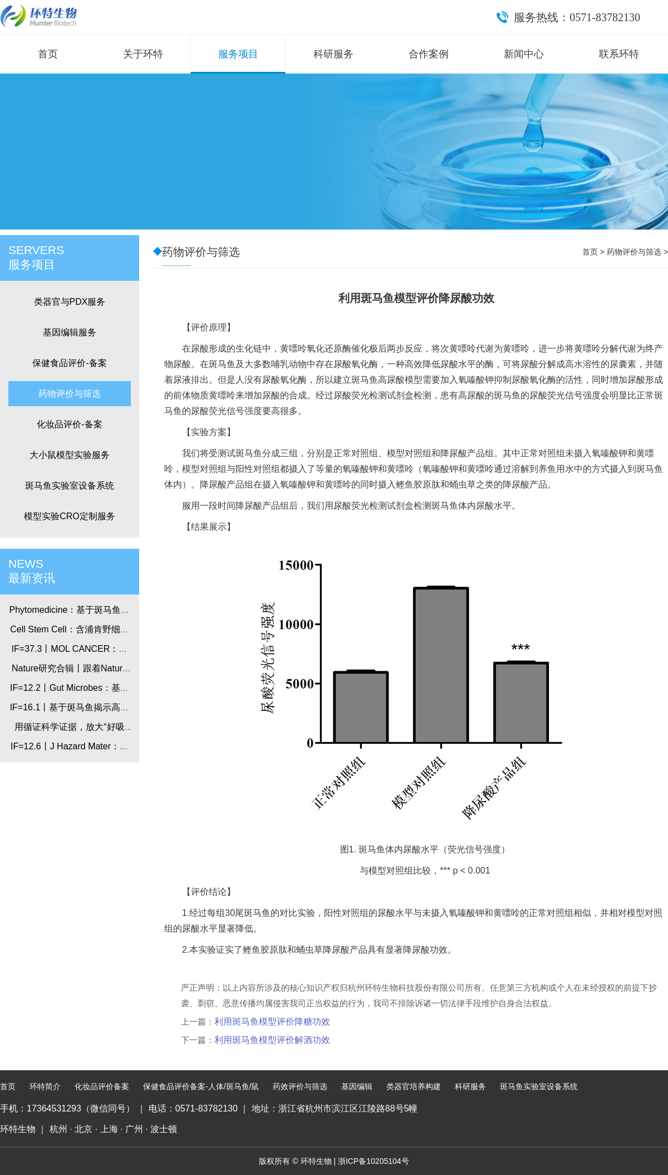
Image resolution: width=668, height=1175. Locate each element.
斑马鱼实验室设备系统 (69, 485)
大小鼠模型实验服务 (70, 455)
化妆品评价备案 (102, 1086)
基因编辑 (356, 1086)
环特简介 (45, 1086)
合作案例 (429, 54)
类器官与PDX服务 (70, 301)
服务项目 (238, 54)
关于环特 (143, 54)
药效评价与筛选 (300, 1086)
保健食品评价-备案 (69, 363)
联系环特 (619, 54)
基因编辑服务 (69, 332)
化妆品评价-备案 (69, 424)
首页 (48, 54)
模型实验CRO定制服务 (69, 516)
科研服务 (333, 54)
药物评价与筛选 (69, 393)
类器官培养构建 (413, 1086)
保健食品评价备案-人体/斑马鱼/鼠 (201, 1086)
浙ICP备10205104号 (373, 1161)
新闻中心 (524, 54)
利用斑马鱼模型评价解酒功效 (272, 1040)
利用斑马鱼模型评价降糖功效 (272, 1021)
